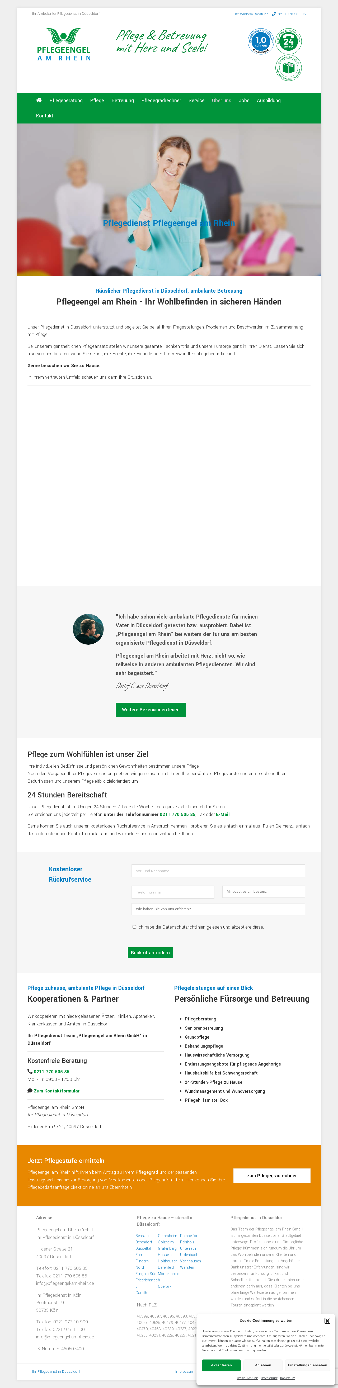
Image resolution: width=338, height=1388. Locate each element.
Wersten (187, 1267)
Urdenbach (189, 1255)
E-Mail (223, 814)
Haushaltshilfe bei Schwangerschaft (221, 1073)
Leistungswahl (41, 1180)
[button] (327, 1320)
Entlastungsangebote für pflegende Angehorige (233, 1064)
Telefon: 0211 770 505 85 (61, 1268)
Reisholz (187, 1242)
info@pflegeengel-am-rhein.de (65, 1283)
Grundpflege (197, 1037)
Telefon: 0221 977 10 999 (62, 1322)
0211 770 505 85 (270, 14)
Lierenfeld (166, 1267)
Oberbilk (164, 1286)
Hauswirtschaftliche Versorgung (217, 1055)
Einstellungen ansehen (307, 1365)
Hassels (165, 1255)
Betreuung (122, 100)
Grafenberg (167, 1248)
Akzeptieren (221, 1365)
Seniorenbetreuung (204, 1028)
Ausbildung (269, 100)
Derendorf (143, 1242)
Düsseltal (143, 1248)
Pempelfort (189, 1236)
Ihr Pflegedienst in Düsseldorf (65, 1237)
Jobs (244, 100)
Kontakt (44, 115)
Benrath (142, 1236)
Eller (138, 1255)
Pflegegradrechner (161, 100)
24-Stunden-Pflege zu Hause (213, 1082)
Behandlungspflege (204, 1046)
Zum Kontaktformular (56, 1091)
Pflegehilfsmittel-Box (206, 1100)
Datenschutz (269, 1378)
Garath (141, 1293)
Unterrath (188, 1248)
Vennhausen (190, 1261)
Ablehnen (263, 1365)
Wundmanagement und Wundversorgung (225, 1091)
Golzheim (166, 1242)
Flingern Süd (145, 1274)
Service (197, 100)
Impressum (287, 1378)
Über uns (221, 100)
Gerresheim (167, 1236)
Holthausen (167, 1261)
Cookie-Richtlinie (247, 1378)
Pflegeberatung (66, 100)
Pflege (97, 100)
